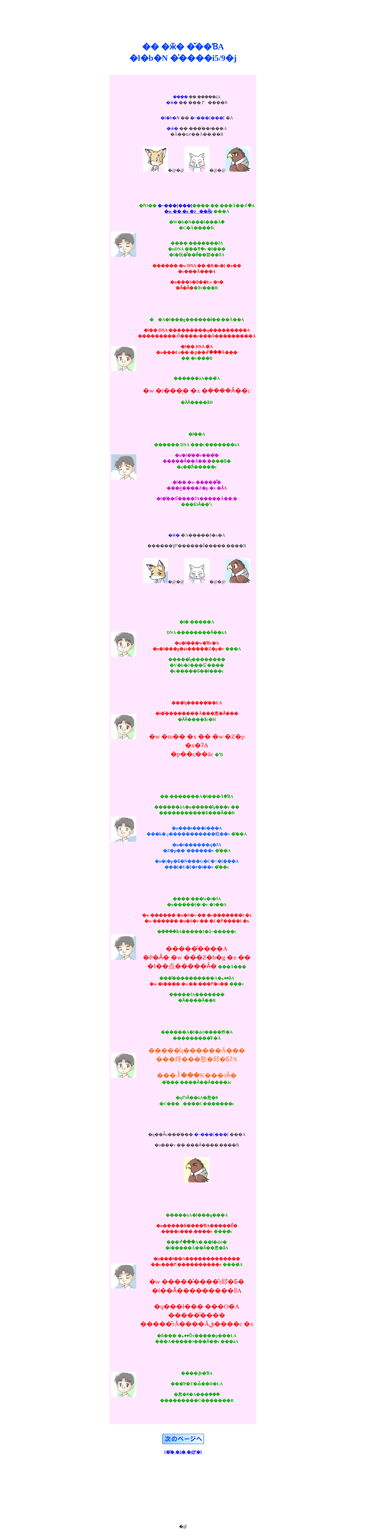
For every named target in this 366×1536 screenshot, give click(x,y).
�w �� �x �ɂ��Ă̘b (188, 211)
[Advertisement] (183, 15)
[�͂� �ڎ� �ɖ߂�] (183, 1452)
